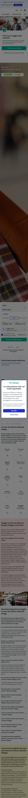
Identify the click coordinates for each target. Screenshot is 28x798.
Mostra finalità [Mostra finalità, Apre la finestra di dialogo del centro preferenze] (14, 414)
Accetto (14, 410)
